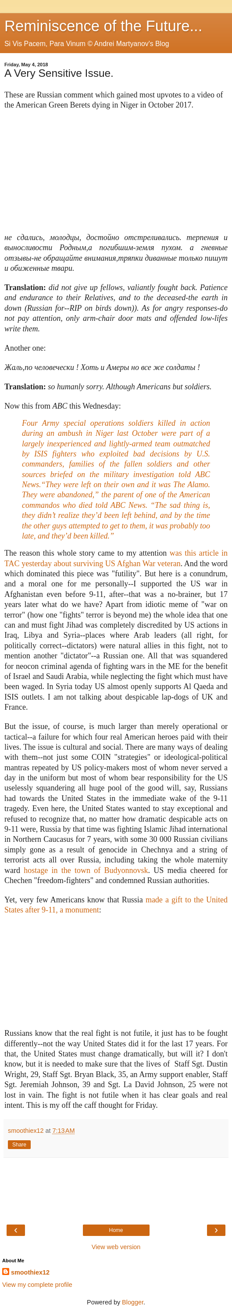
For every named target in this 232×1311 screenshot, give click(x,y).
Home (116, 1230)
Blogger (132, 1302)
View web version (116, 1246)
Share (19, 1145)
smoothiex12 (30, 1272)
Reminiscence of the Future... (103, 26)
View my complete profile (37, 1284)
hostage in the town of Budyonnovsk (86, 870)
